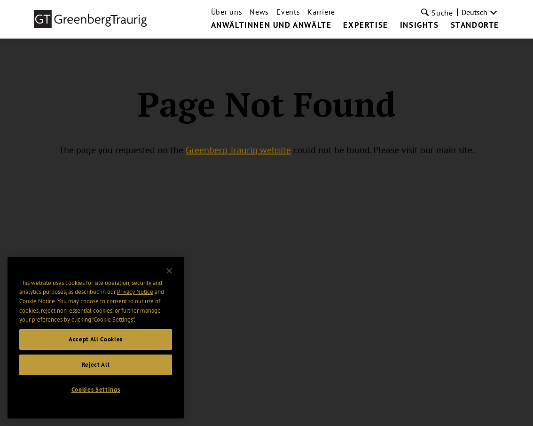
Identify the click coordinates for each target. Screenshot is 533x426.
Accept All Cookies (96, 349)
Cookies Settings (95, 399)
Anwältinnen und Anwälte (271, 25)
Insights (419, 25)
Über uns (227, 12)
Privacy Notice (135, 301)
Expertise (365, 25)
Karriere (321, 12)
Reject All (96, 374)
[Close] (169, 280)
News (259, 12)
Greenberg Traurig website (238, 149)
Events (288, 12)
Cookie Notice (37, 311)
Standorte (475, 25)
